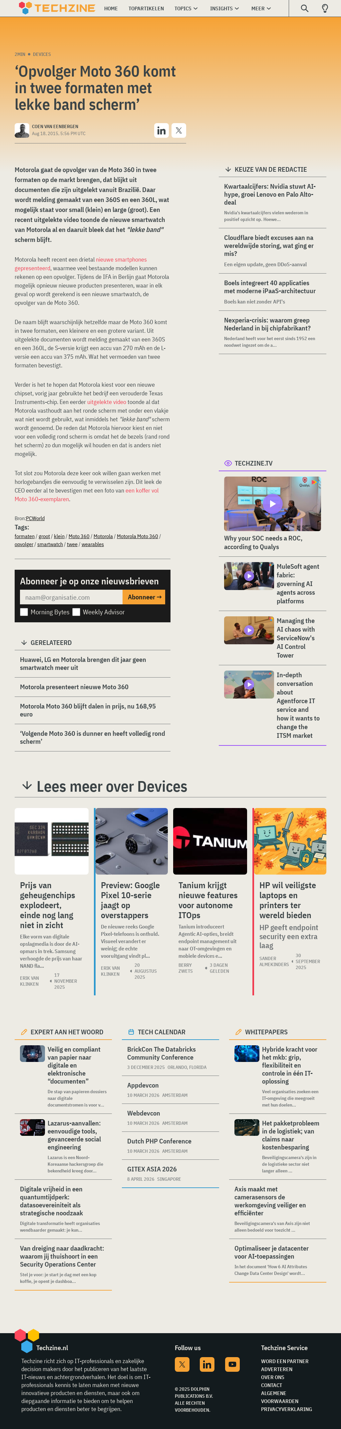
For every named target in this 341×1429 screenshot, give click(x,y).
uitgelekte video (106, 402)
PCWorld (35, 518)
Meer (258, 8)
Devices (42, 54)
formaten (25, 536)
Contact (271, 1385)
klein (59, 536)
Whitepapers (266, 1031)
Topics (182, 8)
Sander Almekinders (274, 961)
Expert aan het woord (67, 1031)
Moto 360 (79, 536)
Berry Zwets (185, 968)
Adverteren (276, 1369)
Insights (221, 8)
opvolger (24, 544)
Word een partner (285, 1361)
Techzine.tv (254, 463)
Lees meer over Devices (112, 786)
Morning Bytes (50, 611)
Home (111, 8)
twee (72, 544)
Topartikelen (146, 8)
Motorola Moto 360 (137, 536)
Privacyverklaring (286, 1409)
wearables (93, 544)
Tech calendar (161, 1031)
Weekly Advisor (104, 611)
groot (44, 536)
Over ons (272, 1377)
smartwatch (50, 544)
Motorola (103, 536)
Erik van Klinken (29, 981)
